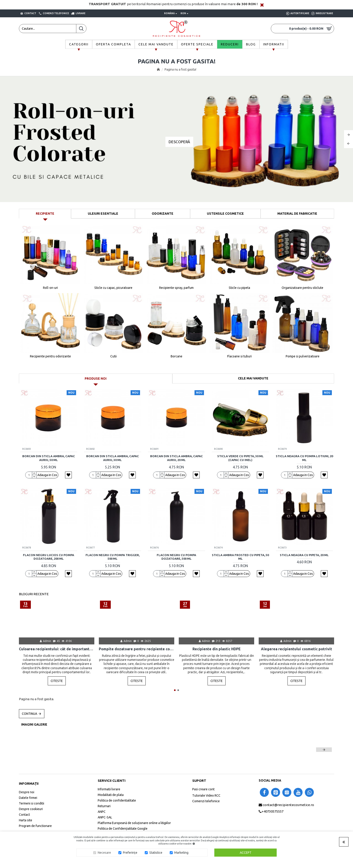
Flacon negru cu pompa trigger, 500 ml (113, 556)
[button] (175, 690)
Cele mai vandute (253, 378)
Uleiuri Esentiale (103, 213)
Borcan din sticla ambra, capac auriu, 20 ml (176, 458)
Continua (29, 713)
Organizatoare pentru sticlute (302, 288)
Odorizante (162, 213)
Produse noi (95, 378)
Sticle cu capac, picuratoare (113, 288)
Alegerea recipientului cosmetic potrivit (296, 649)
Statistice (155, 852)
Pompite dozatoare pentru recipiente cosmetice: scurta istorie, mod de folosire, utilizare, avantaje (136, 649)
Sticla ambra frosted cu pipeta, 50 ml (240, 556)
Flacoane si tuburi (239, 356)
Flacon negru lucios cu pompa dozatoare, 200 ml (48, 556)
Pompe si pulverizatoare (302, 356)
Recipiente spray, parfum (176, 288)
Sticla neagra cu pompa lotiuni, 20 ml (304, 458)
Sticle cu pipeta (239, 288)
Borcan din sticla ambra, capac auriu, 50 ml (48, 458)
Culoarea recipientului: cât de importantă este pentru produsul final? (56, 649)
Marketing (181, 852)
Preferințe (130, 852)
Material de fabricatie (297, 213)
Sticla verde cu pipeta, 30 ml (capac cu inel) (240, 458)
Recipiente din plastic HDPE (216, 649)
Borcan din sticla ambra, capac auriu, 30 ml (112, 458)
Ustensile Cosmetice (225, 213)
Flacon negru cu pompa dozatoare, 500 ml (176, 556)
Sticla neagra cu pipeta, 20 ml (304, 555)
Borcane (176, 356)
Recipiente (45, 213)
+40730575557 (272, 811)
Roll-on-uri (50, 288)
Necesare (104, 852)
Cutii (113, 356)
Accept (245, 852)
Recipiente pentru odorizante (50, 356)
